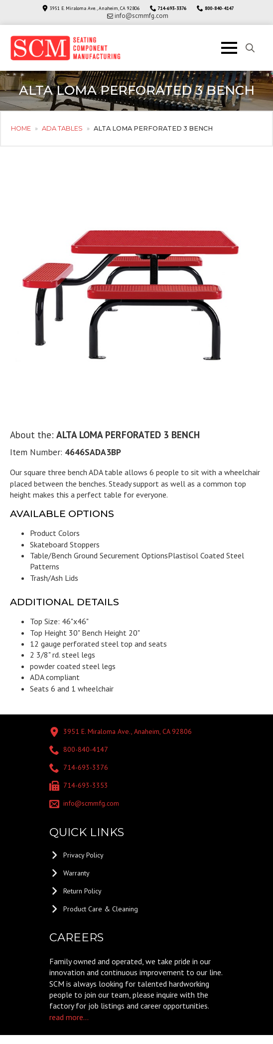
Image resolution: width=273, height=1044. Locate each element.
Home (21, 128)
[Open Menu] (229, 48)
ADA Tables (62, 128)
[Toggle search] (250, 48)
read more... (69, 1017)
